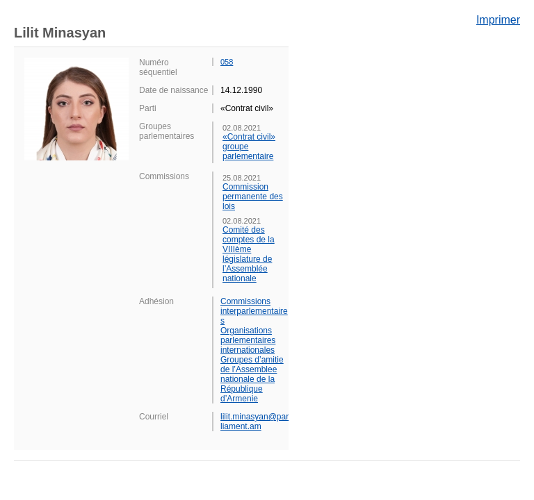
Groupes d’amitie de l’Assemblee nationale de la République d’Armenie (252, 379)
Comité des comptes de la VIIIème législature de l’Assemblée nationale (248, 254)
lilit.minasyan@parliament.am (254, 421)
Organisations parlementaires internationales (247, 340)
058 (226, 62)
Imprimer (498, 20)
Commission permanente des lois (252, 196)
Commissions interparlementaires (254, 311)
